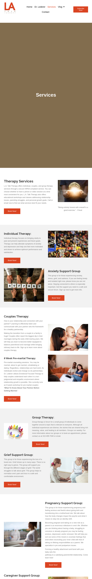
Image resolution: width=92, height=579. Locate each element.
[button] (80, 9)
